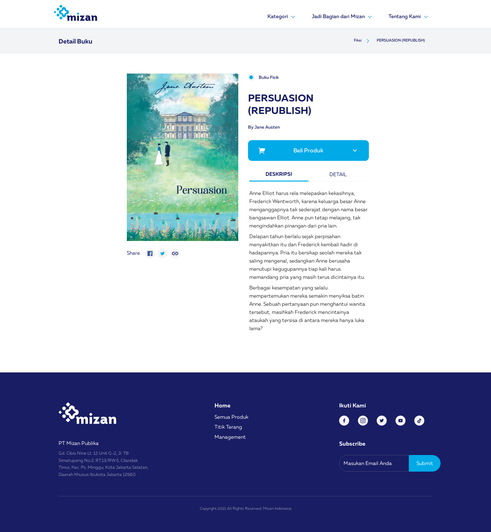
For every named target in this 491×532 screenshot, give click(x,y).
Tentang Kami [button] (409, 17)
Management (230, 437)
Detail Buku (75, 41)
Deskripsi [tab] (279, 174)
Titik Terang (228, 427)
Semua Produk (231, 417)
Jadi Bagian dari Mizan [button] (343, 17)
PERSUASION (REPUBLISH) (401, 40)
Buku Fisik (269, 77)
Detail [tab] (338, 174)
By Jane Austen (264, 127)
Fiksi (358, 40)
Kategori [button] (282, 17)
